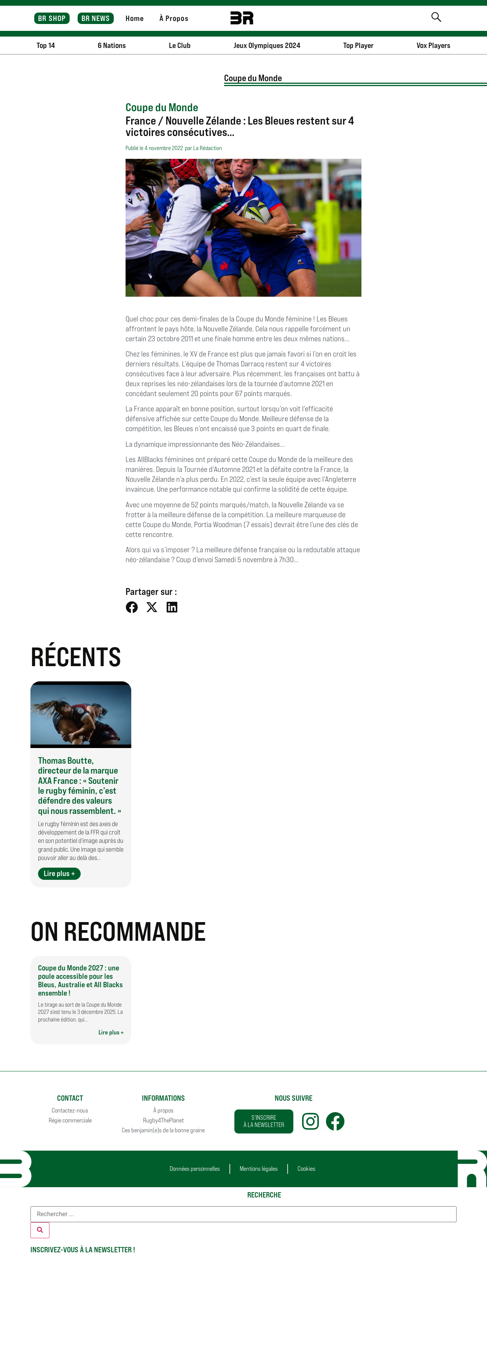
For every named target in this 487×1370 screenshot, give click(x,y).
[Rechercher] (39, 1230)
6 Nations (112, 45)
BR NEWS (95, 18)
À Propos (174, 18)
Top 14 (46, 45)
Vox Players (433, 45)
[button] (132, 606)
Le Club (180, 45)
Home (135, 18)
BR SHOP (52, 18)
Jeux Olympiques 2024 (267, 45)
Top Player (358, 45)
